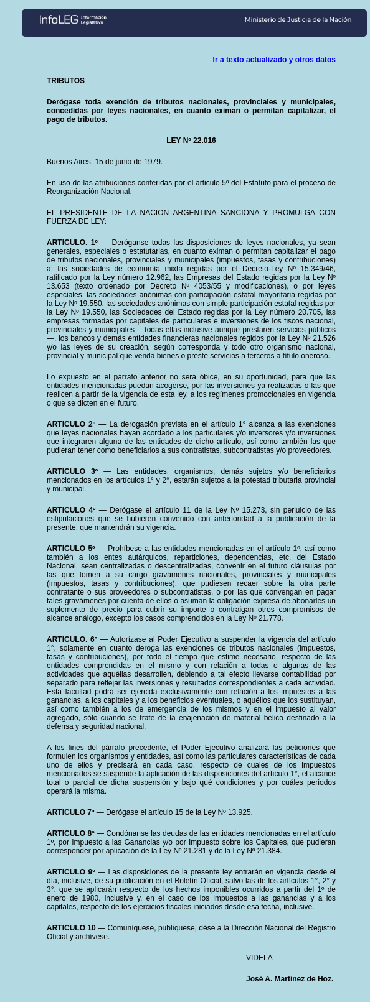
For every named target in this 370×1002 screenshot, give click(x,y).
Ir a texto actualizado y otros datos (274, 59)
